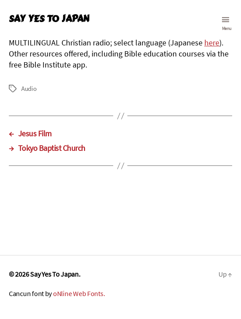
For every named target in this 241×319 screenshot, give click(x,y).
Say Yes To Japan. (55, 274)
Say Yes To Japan (49, 19)
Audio (29, 88)
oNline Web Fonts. (79, 293)
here (211, 43)
